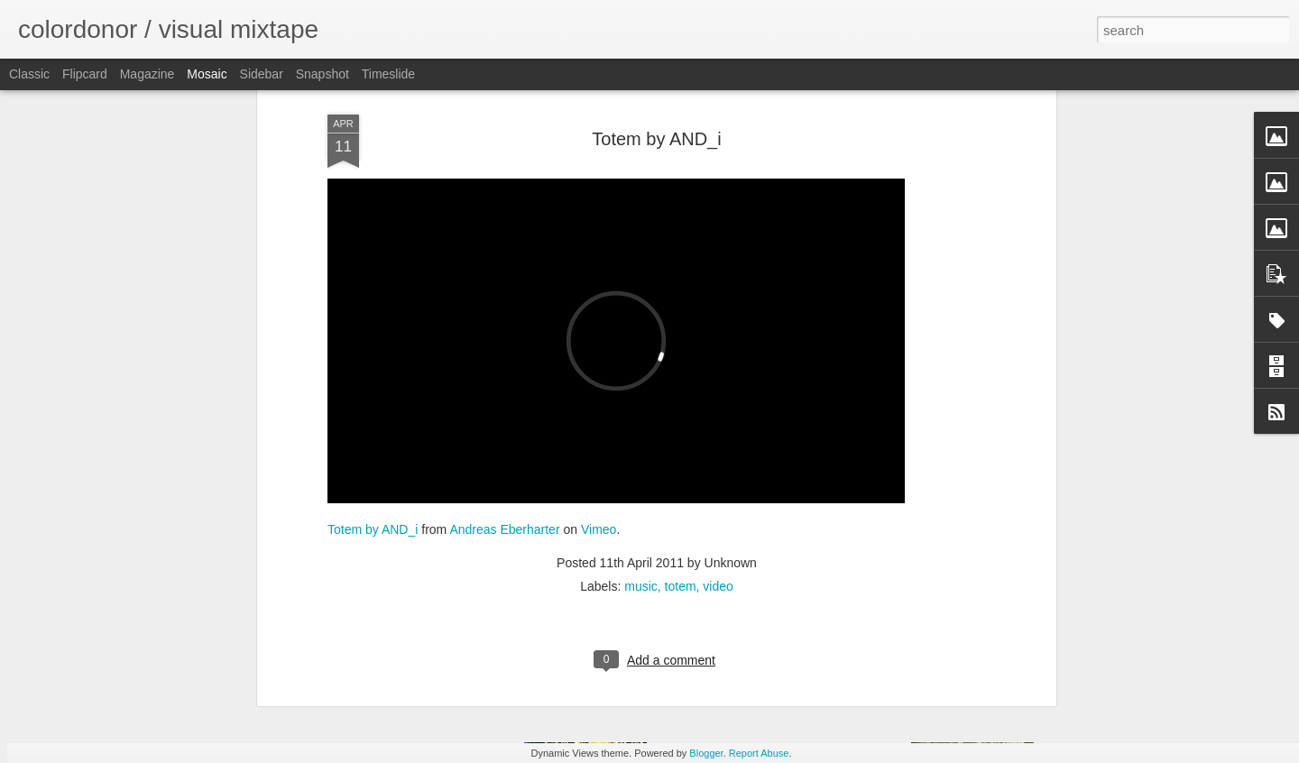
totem (680, 476)
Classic (29, 74)
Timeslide (388, 74)
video (717, 476)
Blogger (706, 753)
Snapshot (322, 74)
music (641, 476)
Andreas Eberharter (504, 418)
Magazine (147, 74)
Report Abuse (759, 753)
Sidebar (261, 74)
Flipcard (84, 74)
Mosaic (206, 74)
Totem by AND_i (372, 418)
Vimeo (598, 418)
